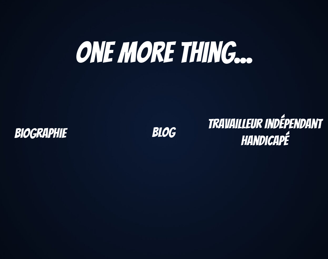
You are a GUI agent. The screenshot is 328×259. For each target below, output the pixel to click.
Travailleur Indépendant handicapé (265, 132)
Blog (163, 132)
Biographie (40, 133)
